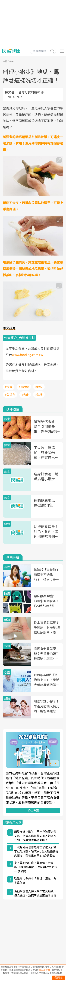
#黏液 (39, 394)
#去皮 (25, 394)
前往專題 (33, 810)
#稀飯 (8, 387)
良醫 (5, 61)
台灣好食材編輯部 (31, 92)
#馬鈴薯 (24, 387)
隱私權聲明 (44, 970)
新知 (11, 61)
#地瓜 (39, 387)
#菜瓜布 (10, 394)
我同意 (58, 977)
